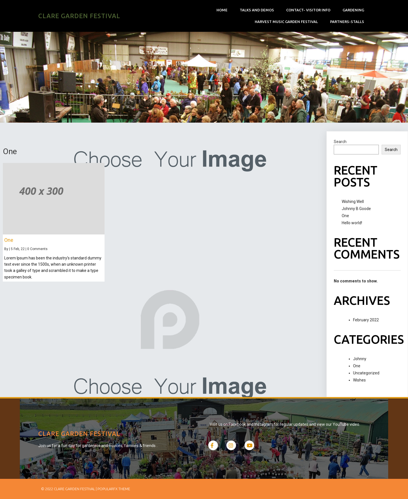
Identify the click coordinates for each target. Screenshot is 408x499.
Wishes (359, 380)
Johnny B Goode (356, 208)
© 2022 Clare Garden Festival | (69, 489)
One (345, 215)
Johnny (359, 359)
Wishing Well (353, 201)
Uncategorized (366, 373)
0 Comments (37, 249)
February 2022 (366, 320)
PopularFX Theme (113, 489)
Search (340, 141)
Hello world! (352, 223)
